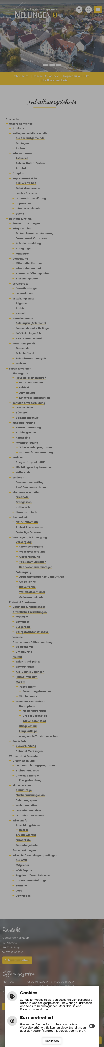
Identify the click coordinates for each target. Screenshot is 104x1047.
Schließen (52, 1041)
